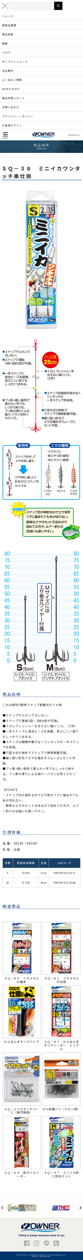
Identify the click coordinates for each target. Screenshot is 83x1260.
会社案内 (8, 70)
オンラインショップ (15, 61)
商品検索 (8, 34)
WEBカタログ (11, 89)
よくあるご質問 (12, 80)
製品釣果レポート (13, 98)
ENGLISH (74, 135)
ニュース (7, 16)
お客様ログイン (12, 125)
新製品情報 (9, 25)
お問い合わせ (10, 107)
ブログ (6, 52)
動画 (5, 43)
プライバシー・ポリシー (17, 116)
